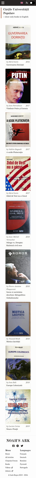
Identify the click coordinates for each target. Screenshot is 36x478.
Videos (9, 467)
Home (7, 454)
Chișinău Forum (11, 461)
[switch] (32, 2)
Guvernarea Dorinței (15, 64)
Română (23, 461)
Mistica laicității (13, 341)
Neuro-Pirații (12, 429)
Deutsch (23, 457)
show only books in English (16, 16)
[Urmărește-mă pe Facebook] (13, 445)
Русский (23, 464)
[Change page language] (22, 3)
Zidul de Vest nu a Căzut (16, 196)
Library (9, 471)
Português (24, 467)
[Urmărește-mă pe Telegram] (17, 445)
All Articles (9, 457)
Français (23, 454)
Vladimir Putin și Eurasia (17, 108)
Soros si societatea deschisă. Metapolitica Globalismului (15, 295)
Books (7, 464)
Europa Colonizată (14, 385)
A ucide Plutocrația (14, 152)
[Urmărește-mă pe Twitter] (22, 445)
